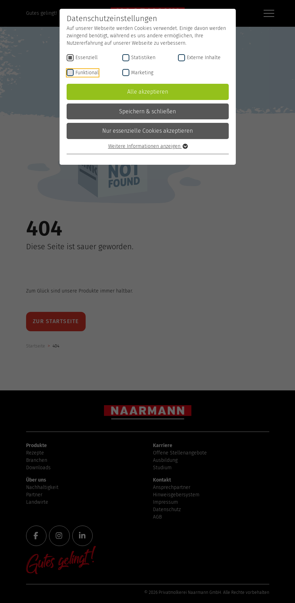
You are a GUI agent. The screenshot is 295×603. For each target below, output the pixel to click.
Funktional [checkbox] (87, 73)
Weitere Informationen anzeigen (147, 146)
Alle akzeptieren (147, 91)
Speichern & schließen (147, 111)
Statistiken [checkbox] (143, 58)
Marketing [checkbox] (142, 73)
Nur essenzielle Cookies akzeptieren (147, 130)
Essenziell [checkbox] (86, 58)
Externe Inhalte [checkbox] (204, 58)
